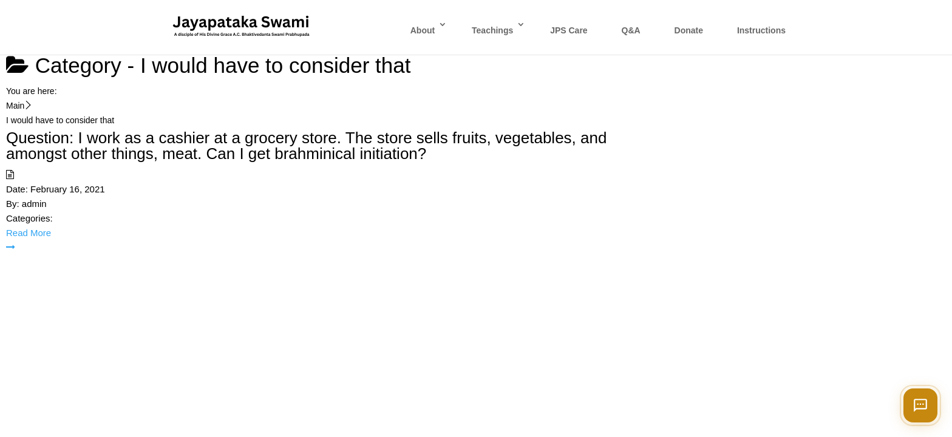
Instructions (761, 30)
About (422, 30)
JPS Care (568, 30)
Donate (689, 30)
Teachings (492, 30)
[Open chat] (920, 405)
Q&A (631, 30)
